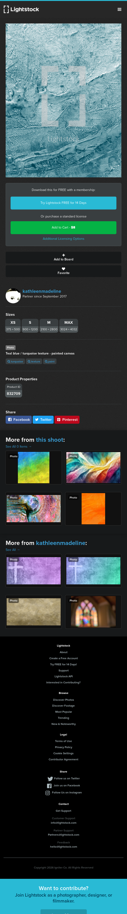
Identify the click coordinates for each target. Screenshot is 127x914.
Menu (119, 9)
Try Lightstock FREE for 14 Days (63, 202)
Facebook (19, 419)
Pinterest (67, 419)
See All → (13, 549)
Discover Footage (63, 706)
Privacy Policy (63, 747)
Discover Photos (63, 700)
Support (64, 670)
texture (34, 361)
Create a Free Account (63, 658)
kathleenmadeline (42, 291)
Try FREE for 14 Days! (63, 664)
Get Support (63, 811)
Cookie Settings (63, 753)
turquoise (15, 361)
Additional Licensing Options (63, 238)
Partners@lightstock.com (63, 835)
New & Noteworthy (64, 724)
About (63, 652)
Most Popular (63, 712)
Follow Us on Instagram (67, 792)
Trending (63, 718)
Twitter (43, 419)
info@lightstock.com (63, 823)
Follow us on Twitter (67, 778)
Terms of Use (63, 741)
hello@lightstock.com (63, 847)
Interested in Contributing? (63, 682)
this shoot (49, 439)
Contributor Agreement (63, 759)
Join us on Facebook (67, 785)
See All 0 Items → (19, 446)
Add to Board (63, 258)
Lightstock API (64, 676)
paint (50, 361)
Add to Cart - (63, 227)
